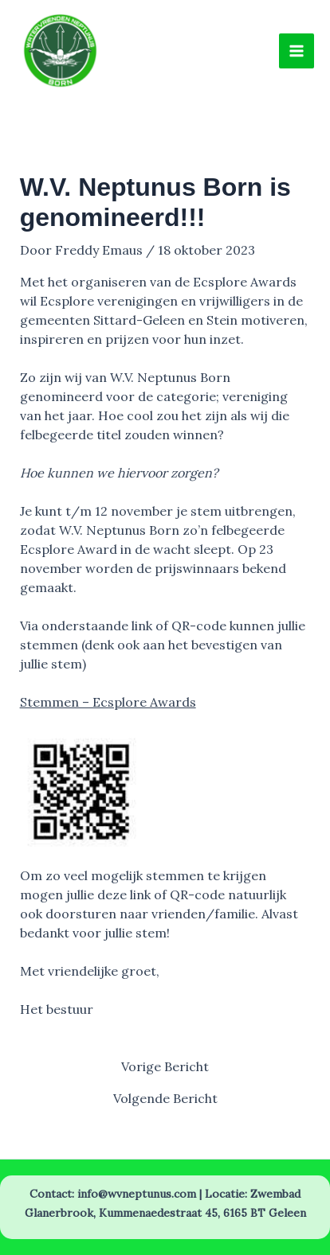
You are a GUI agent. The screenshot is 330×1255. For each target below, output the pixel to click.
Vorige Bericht (165, 1066)
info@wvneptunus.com (136, 1194)
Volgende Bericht (165, 1098)
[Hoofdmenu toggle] (296, 50)
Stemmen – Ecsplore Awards (108, 702)
